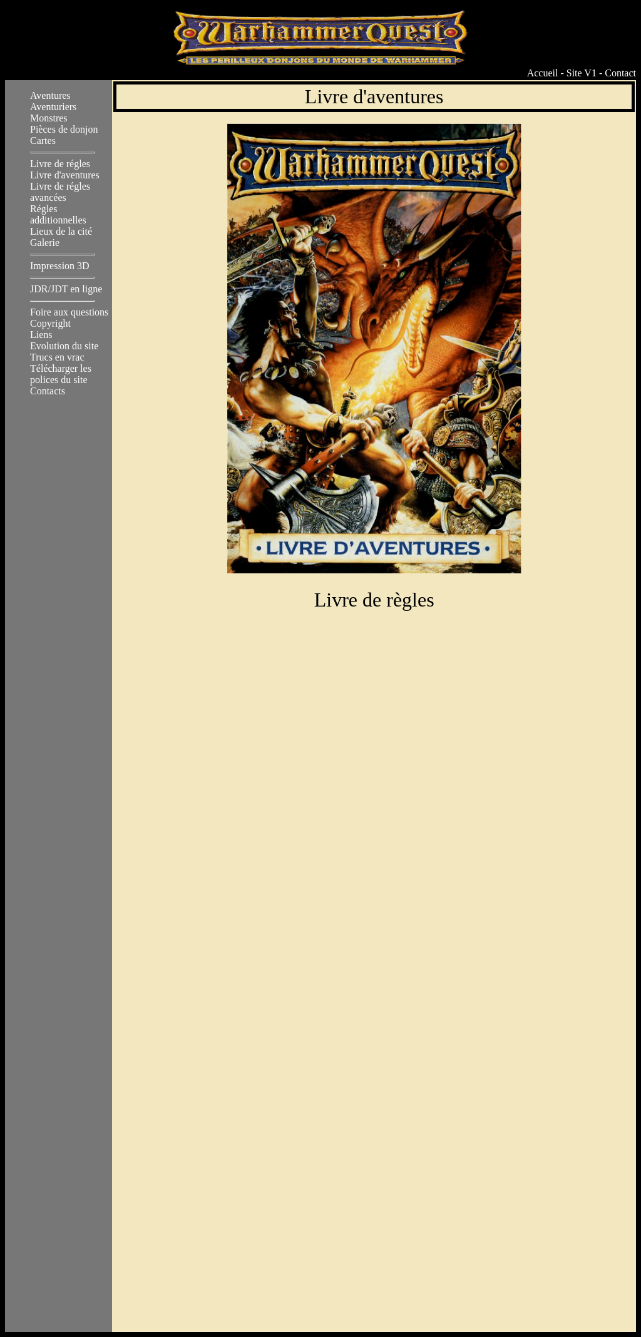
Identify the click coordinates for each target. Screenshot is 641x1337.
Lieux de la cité (61, 231)
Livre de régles (60, 163)
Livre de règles (374, 588)
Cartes (43, 140)
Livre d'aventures (65, 175)
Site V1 (582, 73)
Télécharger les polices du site (60, 374)
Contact (620, 73)
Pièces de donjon (64, 129)
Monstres (49, 118)
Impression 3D (60, 265)
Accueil (542, 73)
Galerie (44, 242)
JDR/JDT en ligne (66, 289)
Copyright (50, 323)
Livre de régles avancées (60, 192)
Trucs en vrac (57, 357)
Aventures (50, 95)
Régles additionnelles (58, 214)
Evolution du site (64, 346)
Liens (41, 334)
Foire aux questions (69, 312)
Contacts (47, 391)
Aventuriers (53, 106)
